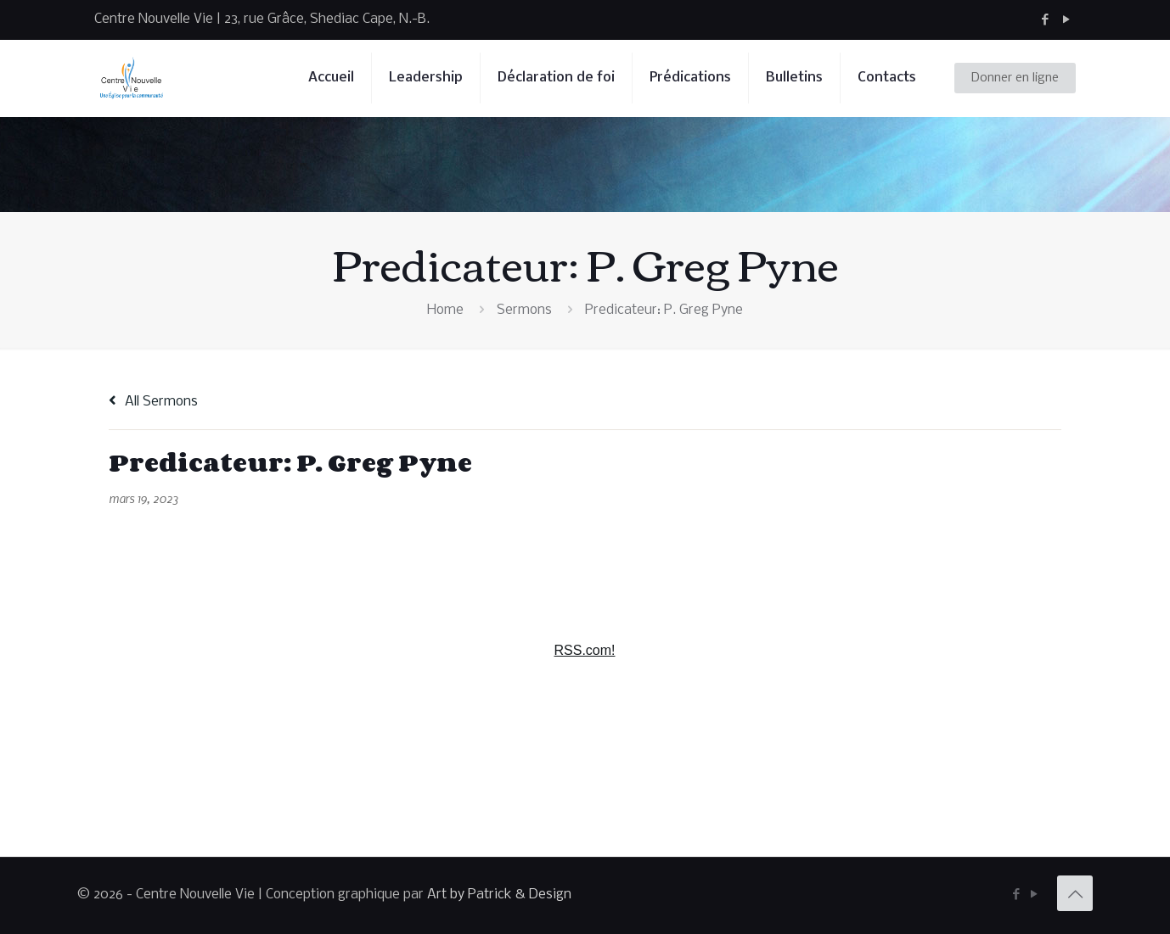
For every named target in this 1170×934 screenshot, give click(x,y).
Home (445, 310)
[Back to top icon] (1075, 893)
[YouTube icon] (1066, 20)
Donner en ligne (1015, 78)
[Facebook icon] (1044, 20)
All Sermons (153, 401)
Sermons (524, 310)
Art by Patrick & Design (499, 894)
